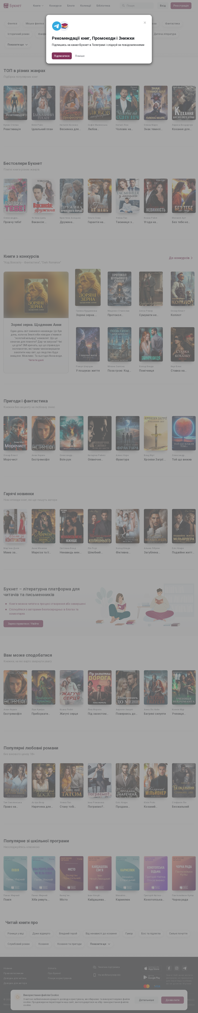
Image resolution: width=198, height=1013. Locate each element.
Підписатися (61, 56)
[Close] (145, 22)
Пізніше (80, 56)
